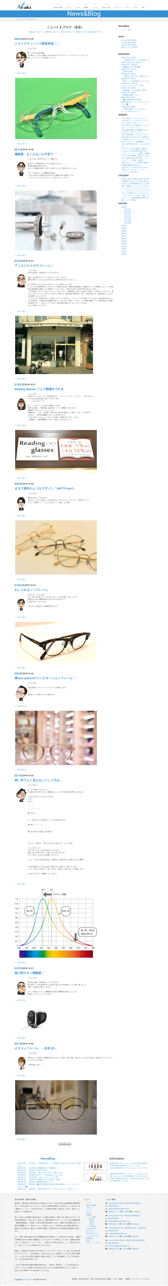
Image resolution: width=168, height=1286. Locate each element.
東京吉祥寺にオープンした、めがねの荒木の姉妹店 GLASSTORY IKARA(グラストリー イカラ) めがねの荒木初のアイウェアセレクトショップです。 (129, 1166)
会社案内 (89, 1239)
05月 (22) (127, 215)
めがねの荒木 (27, 5)
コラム (132, 7)
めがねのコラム (92, 1234)
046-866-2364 (113, 1207)
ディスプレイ (139, 194)
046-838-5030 (113, 1244)
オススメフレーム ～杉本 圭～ (36, 1049)
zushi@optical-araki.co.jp (117, 1234)
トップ (19, 20)
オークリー (138, 187)
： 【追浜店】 (35, 1183)
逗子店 (18, 150)
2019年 (124, 242)
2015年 (124, 252)
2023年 (124, 232)
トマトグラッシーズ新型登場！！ (37, 44)
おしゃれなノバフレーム (31, 590)
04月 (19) (127, 217)
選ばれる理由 (76, 7)
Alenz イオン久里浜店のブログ (89, 32)
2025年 (124, 226)
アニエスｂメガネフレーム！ (34, 266)
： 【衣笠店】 (40, 1173)
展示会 (143, 198)
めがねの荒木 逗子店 (128, 45)
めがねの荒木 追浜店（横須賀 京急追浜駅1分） (125, 1204)
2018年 (124, 244)
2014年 (124, 255)
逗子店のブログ (67, 32)
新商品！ (134, 201)
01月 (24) (127, 224)
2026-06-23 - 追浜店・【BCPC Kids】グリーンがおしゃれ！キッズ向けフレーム (134, 109)
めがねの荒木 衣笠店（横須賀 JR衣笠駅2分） (124, 1216)
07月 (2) (127, 210)
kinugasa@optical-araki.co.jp (118, 1222)
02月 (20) (127, 222)
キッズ (128, 189)
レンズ (92, 7)
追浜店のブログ (35, 32)
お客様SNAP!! (134, 184)
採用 (144, 7)
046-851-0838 (113, 1219)
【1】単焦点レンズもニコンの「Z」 (134, 119)
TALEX (146, 180)
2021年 (124, 237)
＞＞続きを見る (20, 74)
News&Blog (48, 1159)
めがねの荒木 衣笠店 (128, 43)
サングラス (145, 191)
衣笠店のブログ (51, 32)
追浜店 (18, 39)
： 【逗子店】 (32, 1171)
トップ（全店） (127, 30)
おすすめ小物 (141, 182)
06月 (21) (127, 212)
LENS (135, 180)
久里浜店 (19, 385)
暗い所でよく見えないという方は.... (39, 781)
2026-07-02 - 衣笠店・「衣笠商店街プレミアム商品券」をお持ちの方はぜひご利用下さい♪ (135, 60)
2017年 (124, 247)
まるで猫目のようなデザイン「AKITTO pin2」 (45, 489)
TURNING (124, 182)
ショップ (105, 7)
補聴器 (98, 7)
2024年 (124, 229)
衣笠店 (18, 262)
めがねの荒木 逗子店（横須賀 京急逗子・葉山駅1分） (128, 1229)
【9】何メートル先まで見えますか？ (134, 168)
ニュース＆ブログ (30, 20)
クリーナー (136, 189)
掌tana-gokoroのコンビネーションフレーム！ (45, 679)
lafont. (132, 182)
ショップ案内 (91, 1218)
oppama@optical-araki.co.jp (118, 1209)
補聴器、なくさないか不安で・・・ (38, 155)
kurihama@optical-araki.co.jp (119, 1247)
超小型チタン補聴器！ (29, 973)
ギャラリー (124, 7)
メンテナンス (131, 196)
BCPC (124, 180)
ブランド (85, 7)
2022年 (124, 234)
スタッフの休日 (127, 194)
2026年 (124, 208)
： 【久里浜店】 (39, 1169)
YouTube (127, 1212)
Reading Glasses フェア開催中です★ (39, 390)
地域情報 (136, 198)
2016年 (124, 250)
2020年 (124, 239)
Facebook (111, 1212)
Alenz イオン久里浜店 (129, 48)
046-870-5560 (113, 1231)
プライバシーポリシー (94, 1243)
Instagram (136, 1212)
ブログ (138, 7)
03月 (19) (127, 219)
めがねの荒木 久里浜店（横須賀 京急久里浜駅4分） (127, 1241)
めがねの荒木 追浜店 (128, 41)
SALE (140, 180)
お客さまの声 (114, 7)
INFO (130, 180)
